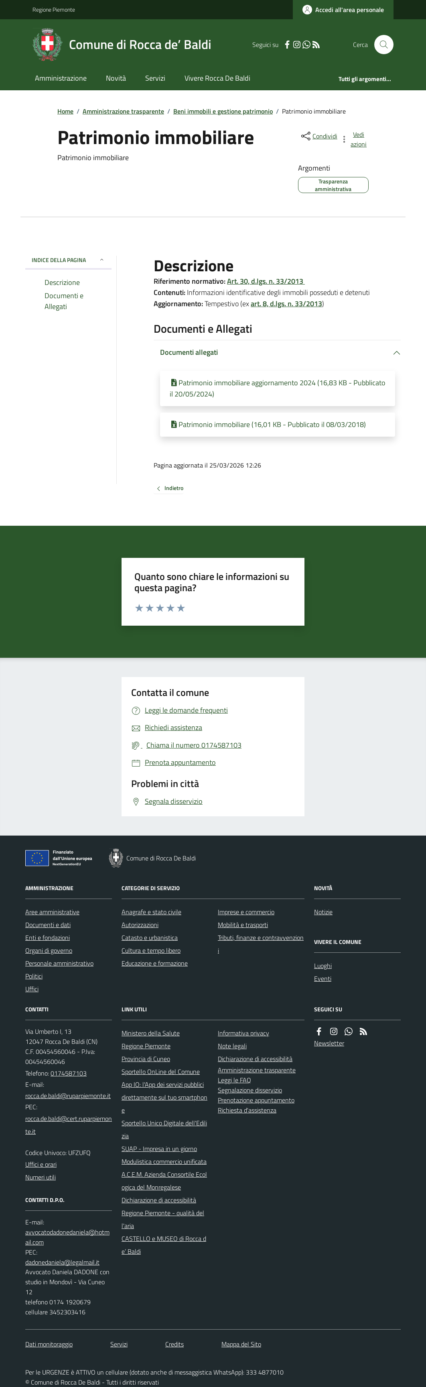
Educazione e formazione (155, 963)
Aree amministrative (52, 912)
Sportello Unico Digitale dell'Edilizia (164, 1129)
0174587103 (69, 1073)
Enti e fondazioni (47, 937)
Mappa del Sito (241, 1344)
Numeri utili (40, 1177)
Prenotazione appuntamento (256, 1100)
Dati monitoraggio (49, 1344)
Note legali (232, 1046)
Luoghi (323, 965)
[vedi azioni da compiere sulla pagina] (354, 139)
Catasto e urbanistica (150, 937)
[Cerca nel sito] (381, 44)
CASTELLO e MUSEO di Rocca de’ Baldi (164, 1245)
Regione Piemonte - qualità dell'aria (163, 1219)
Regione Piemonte (53, 9)
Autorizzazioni (140, 924)
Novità (116, 78)
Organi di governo (48, 950)
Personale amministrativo (59, 963)
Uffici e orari (41, 1164)
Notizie (323, 912)
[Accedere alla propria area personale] (343, 9)
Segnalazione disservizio (250, 1090)
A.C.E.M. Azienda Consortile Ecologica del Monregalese (164, 1180)
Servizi (155, 78)
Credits (174, 1344)
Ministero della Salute (151, 1033)
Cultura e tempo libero (151, 950)
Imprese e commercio (246, 912)
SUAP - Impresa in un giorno (159, 1148)
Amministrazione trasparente (123, 111)
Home (65, 111)
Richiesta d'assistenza (247, 1110)
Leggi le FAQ (234, 1080)
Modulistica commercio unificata (164, 1161)
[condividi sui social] (318, 136)
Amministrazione (61, 78)
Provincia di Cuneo (146, 1059)
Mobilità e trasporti (243, 924)
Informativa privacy (243, 1033)
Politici (34, 976)
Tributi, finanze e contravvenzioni (261, 944)
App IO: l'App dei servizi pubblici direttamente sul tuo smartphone (164, 1097)
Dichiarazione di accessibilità (159, 1200)
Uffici (32, 989)
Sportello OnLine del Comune (161, 1071)
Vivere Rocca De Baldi (217, 78)
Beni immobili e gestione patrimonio (223, 111)
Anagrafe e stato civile (151, 912)
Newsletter (329, 1043)
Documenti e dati (48, 924)
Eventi (322, 978)
